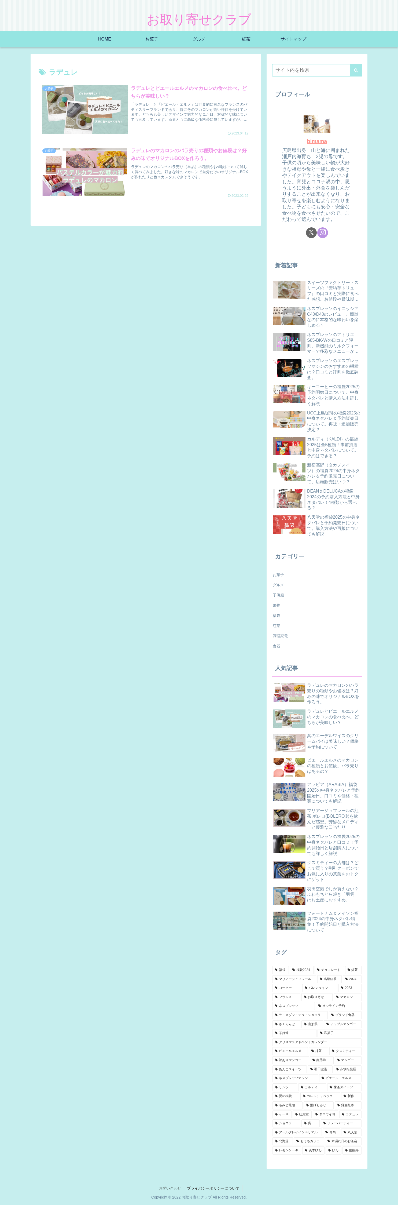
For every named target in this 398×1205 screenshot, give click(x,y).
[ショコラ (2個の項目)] (286, 1123)
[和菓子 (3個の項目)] (340, 1033)
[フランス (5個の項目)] (286, 997)
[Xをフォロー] (311, 232)
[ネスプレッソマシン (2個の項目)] (295, 1078)
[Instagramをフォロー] (322, 232)
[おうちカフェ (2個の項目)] (309, 1141)
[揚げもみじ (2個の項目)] (319, 1105)
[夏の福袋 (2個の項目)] (285, 1096)
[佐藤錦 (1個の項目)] (352, 1150)
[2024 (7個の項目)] (352, 979)
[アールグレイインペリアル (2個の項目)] (297, 1132)
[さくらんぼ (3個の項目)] (286, 1024)
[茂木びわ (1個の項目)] (313, 1150)
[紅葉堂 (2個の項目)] (302, 1115)
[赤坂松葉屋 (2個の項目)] (348, 1069)
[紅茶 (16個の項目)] (353, 970)
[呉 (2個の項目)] (310, 1123)
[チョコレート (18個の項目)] (329, 970)
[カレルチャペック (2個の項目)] (320, 1096)
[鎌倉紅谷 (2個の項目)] (348, 1105)
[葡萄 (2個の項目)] (331, 1132)
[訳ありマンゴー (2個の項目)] (290, 1060)
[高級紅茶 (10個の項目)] (329, 979)
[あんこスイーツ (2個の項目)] (289, 1069)
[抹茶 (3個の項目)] (318, 1051)
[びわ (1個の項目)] (333, 1150)
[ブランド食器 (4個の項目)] (345, 1015)
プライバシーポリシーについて (213, 1188)
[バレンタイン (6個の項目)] (319, 988)
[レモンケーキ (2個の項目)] (286, 1150)
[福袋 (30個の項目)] (280, 970)
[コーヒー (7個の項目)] (286, 988)
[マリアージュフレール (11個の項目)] (294, 979)
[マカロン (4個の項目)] (348, 997)
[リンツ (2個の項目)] (284, 1087)
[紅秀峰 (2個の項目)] (322, 1060)
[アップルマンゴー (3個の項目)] (343, 1024)
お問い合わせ (170, 1188)
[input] (317, 70)
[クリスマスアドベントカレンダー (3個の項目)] (317, 1042)
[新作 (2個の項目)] (351, 1096)
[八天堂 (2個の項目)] (351, 1132)
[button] (356, 70)
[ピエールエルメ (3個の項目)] (290, 1051)
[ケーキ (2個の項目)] (282, 1115)
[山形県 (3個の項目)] (312, 1024)
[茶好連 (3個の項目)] (294, 1033)
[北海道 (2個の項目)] (282, 1141)
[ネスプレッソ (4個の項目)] (293, 1006)
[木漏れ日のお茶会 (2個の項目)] (343, 1141)
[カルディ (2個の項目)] (312, 1087)
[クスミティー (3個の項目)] (345, 1051)
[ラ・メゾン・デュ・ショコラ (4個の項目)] (300, 1015)
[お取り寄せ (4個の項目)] (317, 997)
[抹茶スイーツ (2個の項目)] (344, 1087)
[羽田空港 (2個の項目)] (320, 1069)
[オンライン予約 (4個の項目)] (339, 1006)
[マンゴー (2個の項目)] (348, 1060)
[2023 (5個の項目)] (350, 988)
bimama (317, 141)
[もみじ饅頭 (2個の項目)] (287, 1105)
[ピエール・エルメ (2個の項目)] (340, 1078)
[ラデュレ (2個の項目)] (350, 1115)
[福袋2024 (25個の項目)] (302, 970)
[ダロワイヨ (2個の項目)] (325, 1115)
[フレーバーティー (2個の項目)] (341, 1123)
